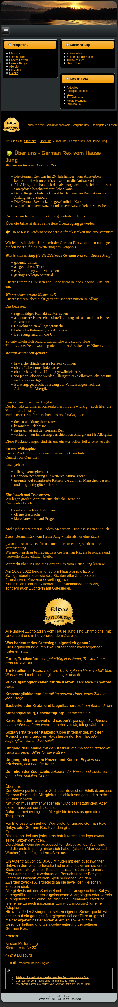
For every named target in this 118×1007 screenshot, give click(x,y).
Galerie (13, 73)
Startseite (30, 141)
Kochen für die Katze (80, 56)
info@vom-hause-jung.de (33, 963)
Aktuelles (72, 87)
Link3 (67, 996)
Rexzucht (15, 70)
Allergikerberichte (78, 91)
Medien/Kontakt (76, 100)
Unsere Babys (18, 63)
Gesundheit (74, 63)
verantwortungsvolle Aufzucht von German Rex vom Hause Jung (53, 983)
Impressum (74, 104)
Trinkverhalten (76, 60)
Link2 (59, 996)
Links (70, 94)
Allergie (14, 66)
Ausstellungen (75, 97)
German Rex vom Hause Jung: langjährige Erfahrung (46, 980)
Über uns (15, 53)
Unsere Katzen (18, 60)
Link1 (51, 996)
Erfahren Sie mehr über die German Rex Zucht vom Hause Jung (52, 977)
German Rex (17, 56)
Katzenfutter (74, 53)
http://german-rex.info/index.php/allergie (62, 903)
